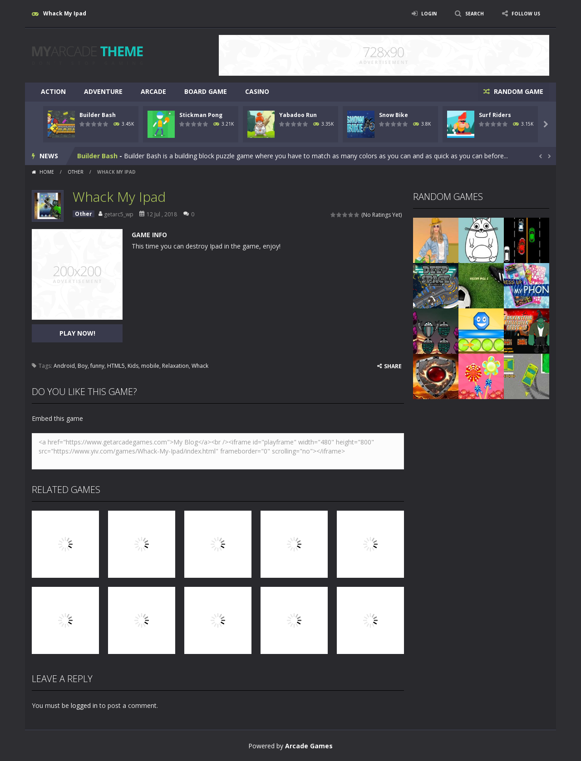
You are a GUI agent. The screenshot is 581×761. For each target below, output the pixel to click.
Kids (133, 365)
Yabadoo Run (298, 114)
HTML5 (116, 365)
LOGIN (420, 13)
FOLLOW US (523, 13)
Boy (83, 365)
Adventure (103, 91)
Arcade (153, 91)
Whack (200, 365)
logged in (84, 704)
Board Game (205, 91)
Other (76, 171)
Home (46, 171)
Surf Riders (495, 114)
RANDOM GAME (516, 91)
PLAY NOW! (77, 332)
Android (64, 365)
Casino (257, 91)
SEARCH (468, 13)
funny (97, 365)
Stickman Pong (200, 114)
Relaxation (175, 365)
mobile (150, 365)
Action (53, 91)
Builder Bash (97, 114)
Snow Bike (393, 114)
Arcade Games (309, 745)
